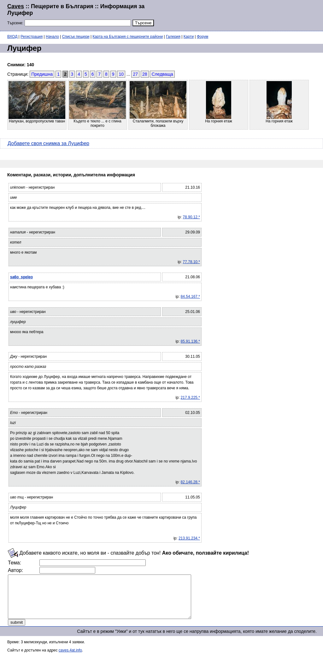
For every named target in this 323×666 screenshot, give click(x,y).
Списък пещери (76, 36)
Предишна (42, 74)
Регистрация (32, 36)
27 (135, 74)
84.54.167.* (190, 296)
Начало (52, 36)
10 (121, 74)
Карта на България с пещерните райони (127, 36)
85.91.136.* (190, 341)
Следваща (162, 74)
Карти (189, 36)
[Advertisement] (239, 14)
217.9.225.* (190, 397)
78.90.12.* (191, 217)
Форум (202, 36)
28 (144, 74)
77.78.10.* (191, 262)
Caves (15, 6)
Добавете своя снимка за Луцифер (48, 143)
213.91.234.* (189, 538)
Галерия (173, 36)
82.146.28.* (190, 482)
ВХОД (12, 36)
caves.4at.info (70, 659)
